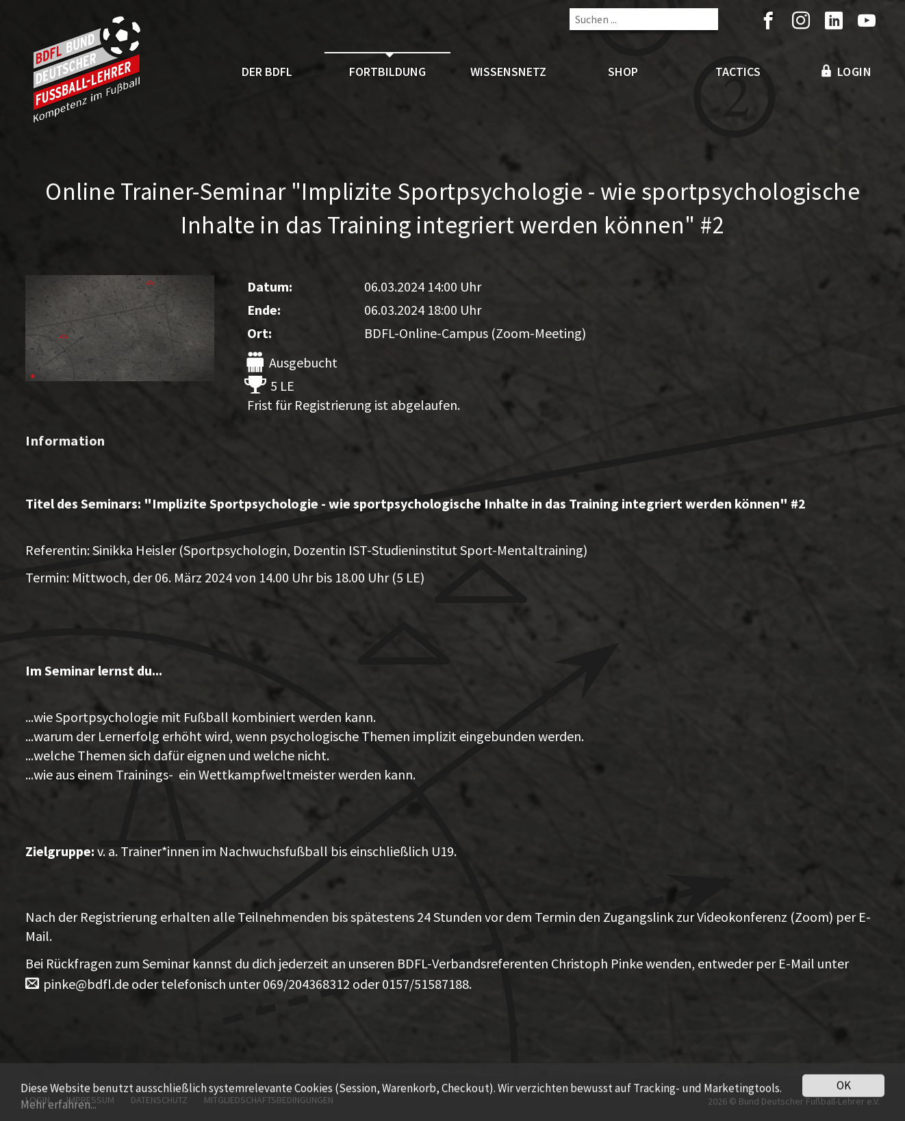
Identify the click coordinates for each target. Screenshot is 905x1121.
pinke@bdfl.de (86, 983)
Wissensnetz (508, 71)
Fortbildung (387, 71)
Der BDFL (267, 71)
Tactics (738, 71)
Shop (623, 71)
